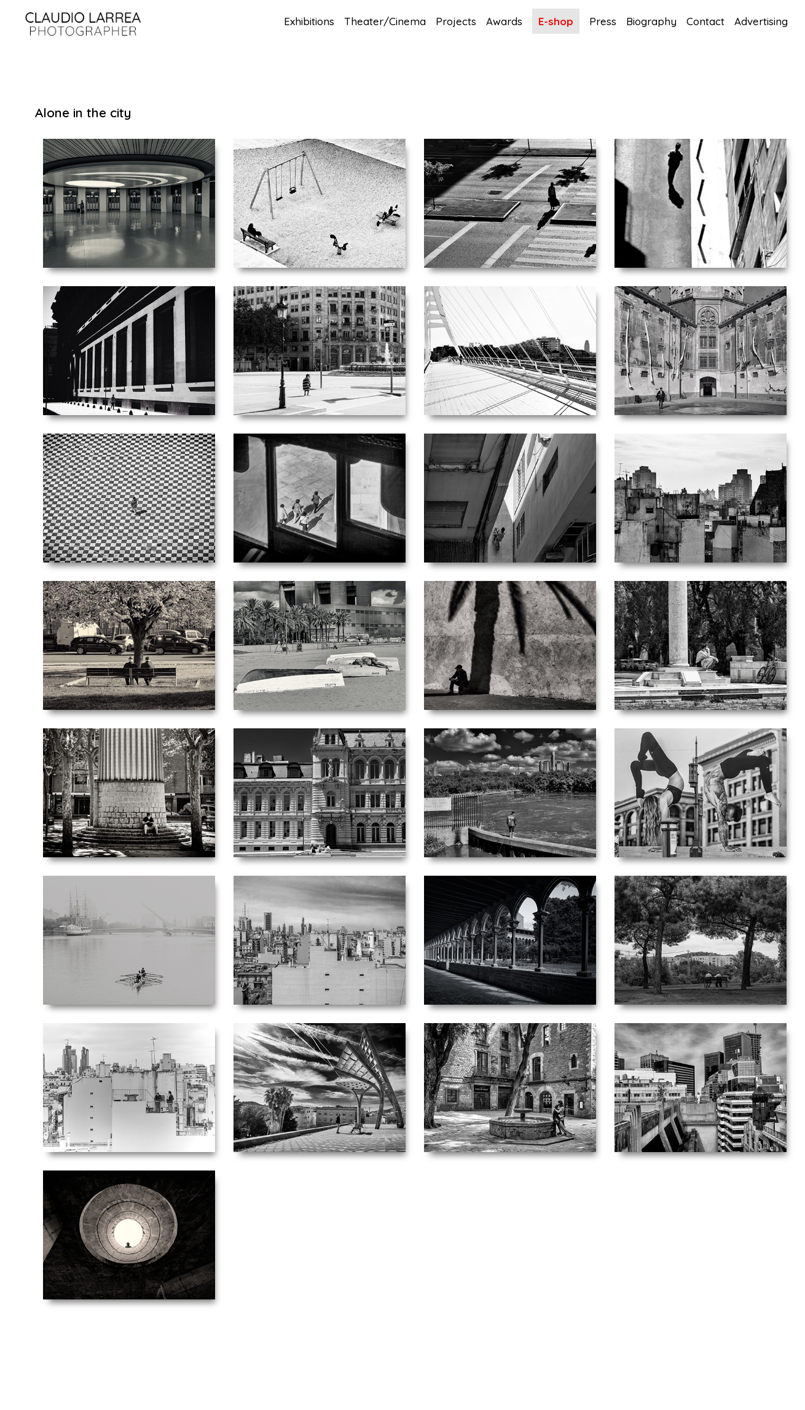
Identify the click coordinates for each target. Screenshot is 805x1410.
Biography (651, 21)
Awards (504, 21)
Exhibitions (309, 21)
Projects (456, 21)
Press (602, 21)
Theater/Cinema (385, 21)
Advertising (761, 21)
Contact (705, 21)
